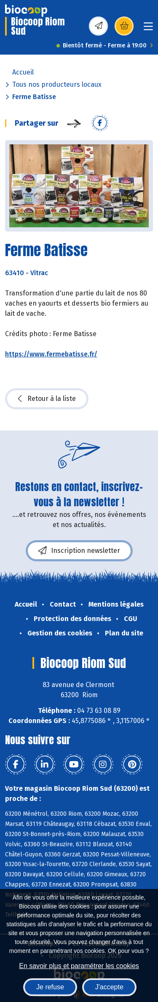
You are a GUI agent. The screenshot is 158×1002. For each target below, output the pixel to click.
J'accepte (109, 987)
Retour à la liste (47, 399)
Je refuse (50, 987)
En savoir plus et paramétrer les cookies (79, 965)
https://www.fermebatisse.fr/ (51, 354)
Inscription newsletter (79, 551)
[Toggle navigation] (148, 29)
